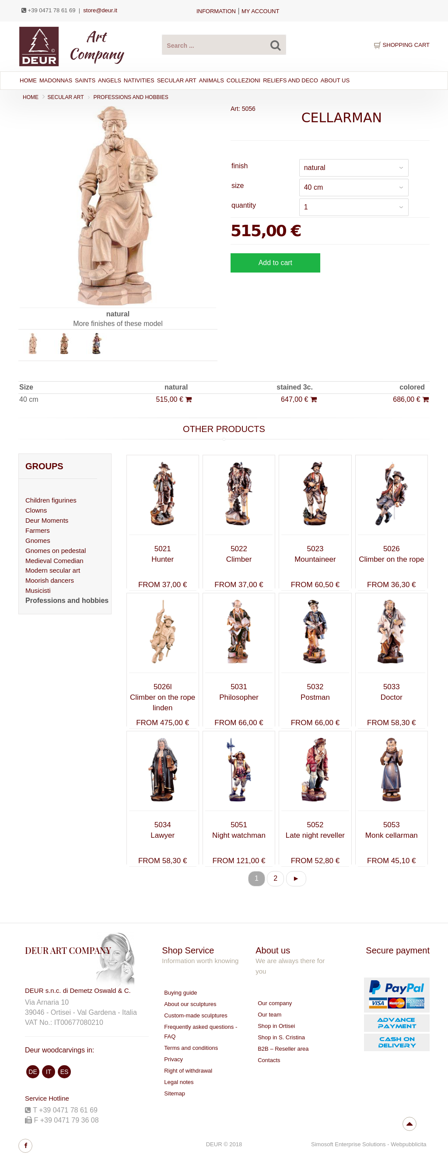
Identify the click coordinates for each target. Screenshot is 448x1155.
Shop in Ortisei (276, 1026)
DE (32, 1071)
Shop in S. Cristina (281, 1037)
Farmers (37, 530)
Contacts (269, 1060)
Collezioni (243, 80)
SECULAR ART (176, 80)
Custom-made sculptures (196, 1015)
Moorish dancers (49, 580)
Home (28, 80)
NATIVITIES (139, 80)
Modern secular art (52, 570)
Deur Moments (46, 520)
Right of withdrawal (188, 1070)
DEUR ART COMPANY (68, 950)
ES (64, 1071)
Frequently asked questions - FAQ (200, 1032)
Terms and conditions (191, 1048)
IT (48, 1071)
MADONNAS (55, 80)
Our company (275, 1003)
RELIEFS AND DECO (290, 80)
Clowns (36, 510)
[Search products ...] (223, 44)
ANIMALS (211, 80)
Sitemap (174, 1093)
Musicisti (38, 590)
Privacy (173, 1059)
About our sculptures (190, 1004)
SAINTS (85, 80)
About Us (335, 80)
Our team (269, 1014)
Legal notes (178, 1082)
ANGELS (109, 80)
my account (260, 11)
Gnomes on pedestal (55, 550)
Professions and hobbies (130, 97)
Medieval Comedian (54, 560)
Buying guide (180, 992)
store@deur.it (100, 10)
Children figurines (51, 500)
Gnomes (37, 540)
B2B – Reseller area (283, 1048)
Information (216, 11)
